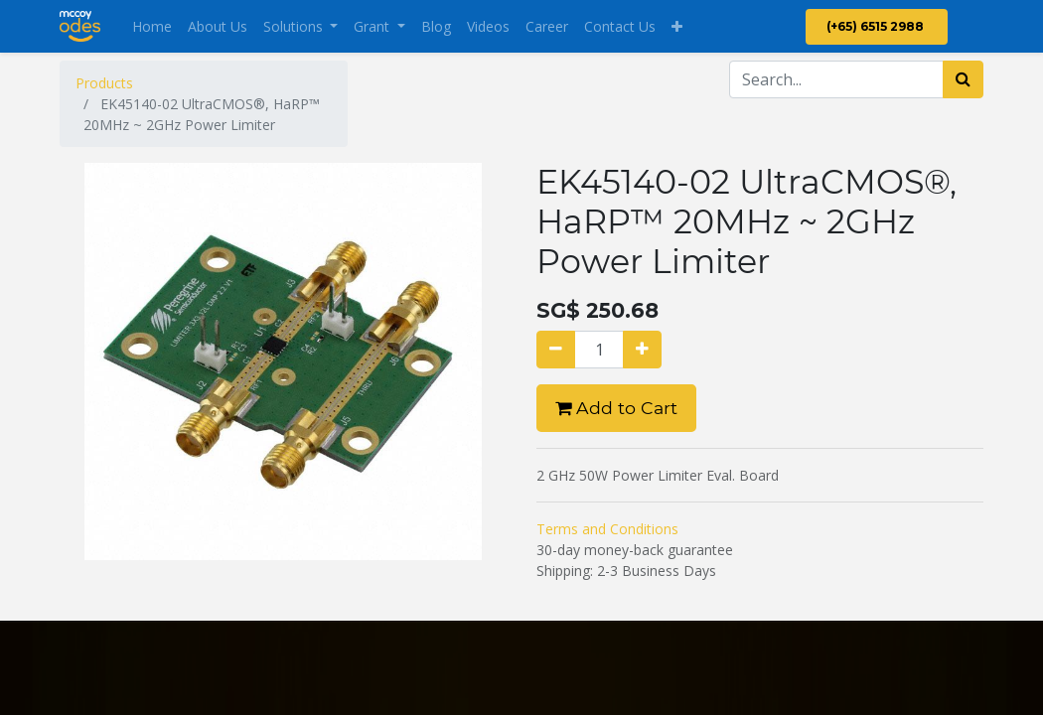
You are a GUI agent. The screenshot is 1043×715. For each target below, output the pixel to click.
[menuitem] (152, 26)
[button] (677, 26)
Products (104, 82)
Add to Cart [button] (616, 407)
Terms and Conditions (607, 528)
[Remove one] (555, 349)
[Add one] (642, 349)
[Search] (963, 79)
